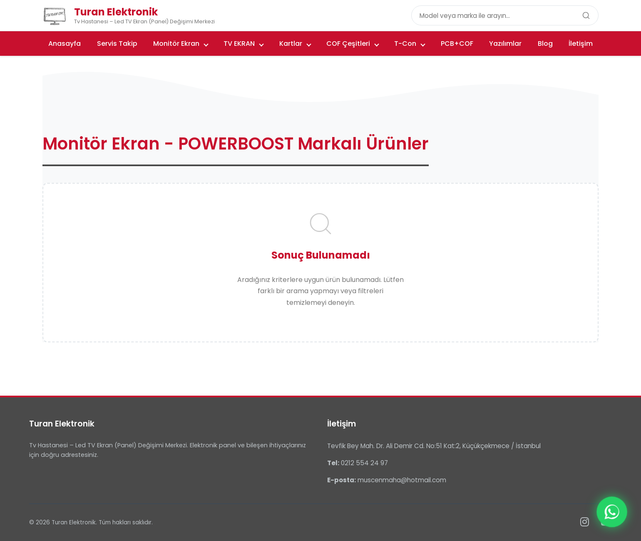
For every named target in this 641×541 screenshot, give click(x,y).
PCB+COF (457, 43)
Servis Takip (117, 43)
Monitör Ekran (181, 43)
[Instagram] (584, 522)
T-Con (409, 43)
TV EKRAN (244, 43)
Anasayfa (64, 43)
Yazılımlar (505, 43)
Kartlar (295, 43)
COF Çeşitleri (352, 43)
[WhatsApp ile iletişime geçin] (611, 511)
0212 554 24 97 (364, 463)
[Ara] (586, 15)
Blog (545, 43)
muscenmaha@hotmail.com (402, 480)
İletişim (581, 43)
